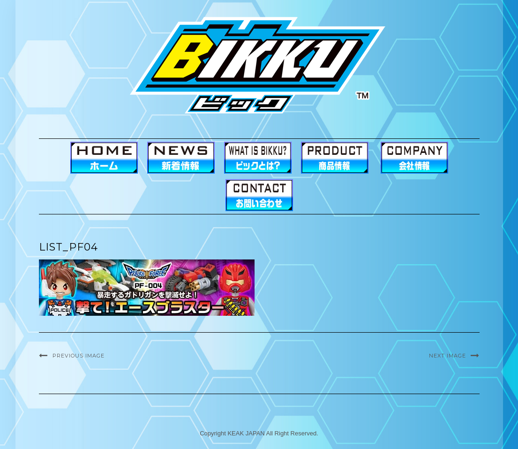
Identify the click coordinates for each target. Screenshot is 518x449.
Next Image (447, 355)
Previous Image (79, 355)
